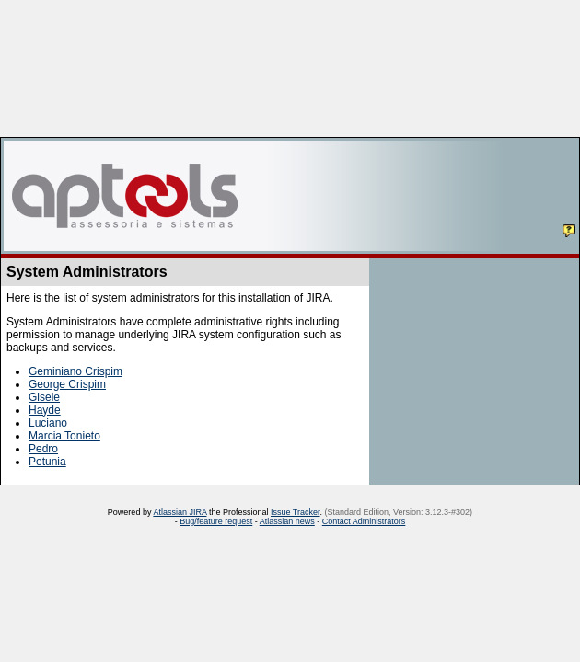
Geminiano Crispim (75, 371)
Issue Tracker (295, 512)
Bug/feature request (216, 521)
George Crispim (67, 384)
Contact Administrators (364, 521)
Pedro (43, 448)
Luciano (48, 423)
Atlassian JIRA (179, 512)
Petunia (47, 461)
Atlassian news (287, 521)
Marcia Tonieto (64, 435)
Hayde (45, 410)
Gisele (44, 397)
